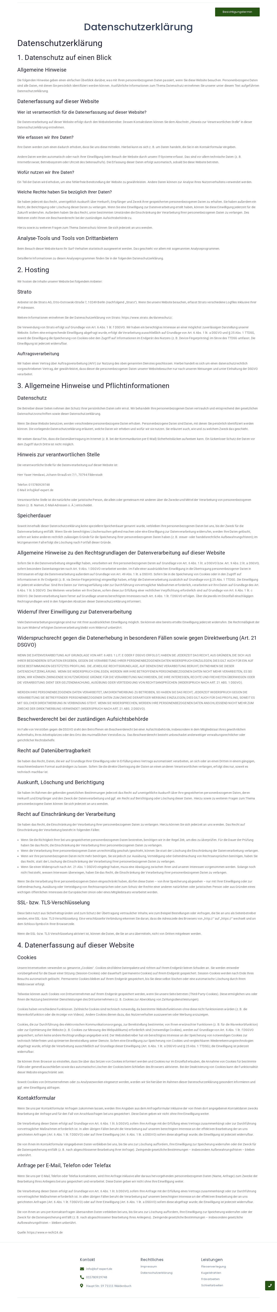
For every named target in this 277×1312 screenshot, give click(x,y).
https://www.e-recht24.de (45, 1233)
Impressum (149, 1268)
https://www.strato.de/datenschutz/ (147, 318)
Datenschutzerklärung (156, 1274)
